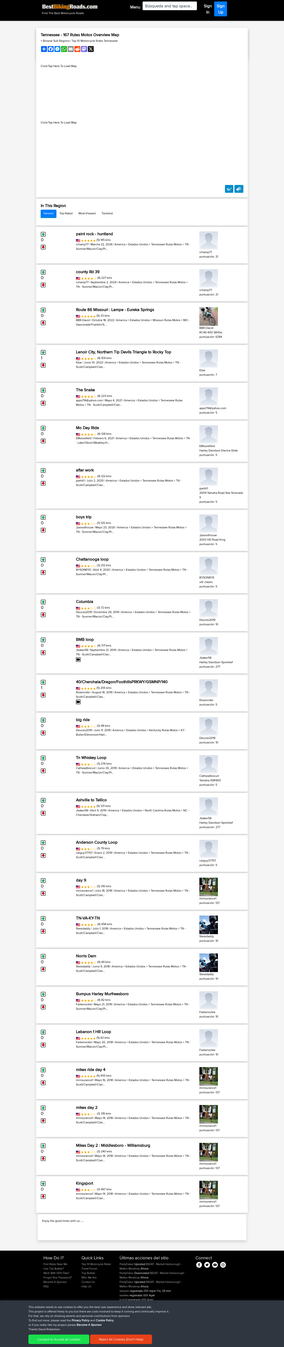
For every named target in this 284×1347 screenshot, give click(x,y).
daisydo (125, 1315)
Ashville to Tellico (91, 800)
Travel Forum (89, 1292)
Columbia (84, 602)
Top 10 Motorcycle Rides (96, 1288)
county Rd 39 (87, 272)
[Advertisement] (142, 94)
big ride (83, 720)
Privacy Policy (93, 1341)
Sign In (208, 9)
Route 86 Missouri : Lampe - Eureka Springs (115, 310)
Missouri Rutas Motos (166, 320)
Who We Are (89, 1301)
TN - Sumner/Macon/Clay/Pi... (95, 287)
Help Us (86, 1310)
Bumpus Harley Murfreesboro (102, 994)
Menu (135, 7)
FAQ (45, 1310)
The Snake (85, 390)
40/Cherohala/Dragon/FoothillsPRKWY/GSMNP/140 (121, 682)
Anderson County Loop (96, 842)
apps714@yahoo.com (89, 400)
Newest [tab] (48, 213)
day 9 (81, 880)
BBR (146, 1315)
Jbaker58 (82, 650)
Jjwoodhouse (84, 527)
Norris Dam (86, 956)
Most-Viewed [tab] (87, 213)
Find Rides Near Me (55, 1288)
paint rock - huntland (94, 234)
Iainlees (124, 1319)
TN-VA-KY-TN (88, 918)
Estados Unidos (138, 244)
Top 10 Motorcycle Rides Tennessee (95, 41)
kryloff (124, 1324)
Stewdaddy (83, 928)
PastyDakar (127, 1288)
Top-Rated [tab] (66, 213)
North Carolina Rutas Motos (162, 810)
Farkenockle (84, 1004)
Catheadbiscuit (85, 768)
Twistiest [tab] (107, 213)
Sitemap (78, 1341)
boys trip (84, 517)
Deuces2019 (84, 612)
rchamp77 (82, 244)
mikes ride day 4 (90, 1070)
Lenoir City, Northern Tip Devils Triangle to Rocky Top (123, 352)
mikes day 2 (86, 1107)
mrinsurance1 (84, 890)
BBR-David (83, 320)
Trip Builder (88, 1297)
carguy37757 (84, 853)
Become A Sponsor (55, 1306)
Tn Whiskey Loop (91, 758)
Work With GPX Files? (56, 1297)
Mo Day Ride (87, 428)
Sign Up (221, 9)
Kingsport (84, 1183)
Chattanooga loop (92, 559)
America (120, 244)
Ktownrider (83, 692)
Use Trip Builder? (53, 1292)
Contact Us (88, 1306)
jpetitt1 (80, 480)
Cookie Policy (111, 1341)
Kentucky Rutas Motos (163, 730)
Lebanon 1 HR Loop (93, 1032)
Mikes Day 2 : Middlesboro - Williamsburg (113, 1145)
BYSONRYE (83, 570)
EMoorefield (84, 438)
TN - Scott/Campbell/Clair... (104, 405)
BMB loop (85, 639)
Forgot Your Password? (57, 1301)
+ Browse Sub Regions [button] (55, 41)
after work (85, 470)
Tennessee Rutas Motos (166, 244)
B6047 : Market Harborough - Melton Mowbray (151, 1290)
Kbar (79, 362)
